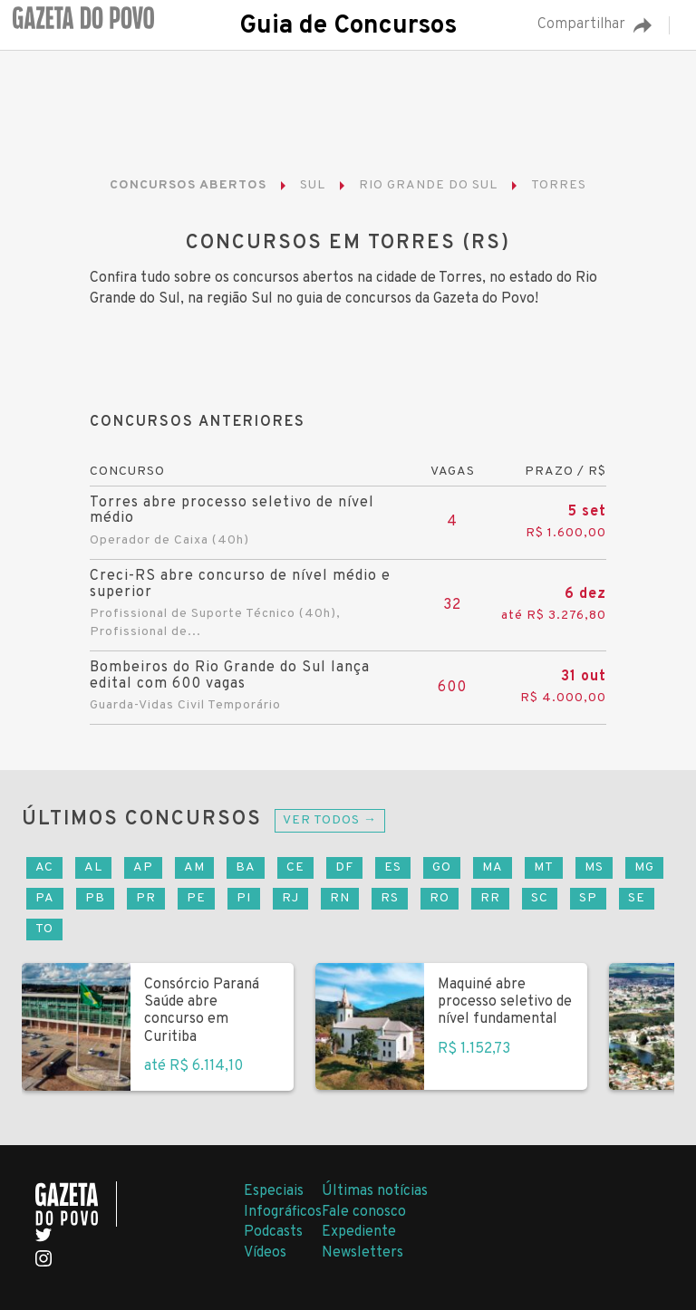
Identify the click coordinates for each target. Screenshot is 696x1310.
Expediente (359, 1232)
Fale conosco (364, 1212)
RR (490, 898)
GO (441, 867)
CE (295, 867)
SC (539, 898)
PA (44, 898)
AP (143, 867)
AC (44, 867)
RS (390, 898)
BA (246, 867)
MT (544, 867)
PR (146, 898)
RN (340, 898)
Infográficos (283, 1212)
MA (492, 867)
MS (594, 867)
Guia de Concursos (348, 26)
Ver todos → (330, 820)
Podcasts (273, 1232)
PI (244, 898)
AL (93, 867)
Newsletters (362, 1253)
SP (588, 898)
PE (196, 898)
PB (95, 898)
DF (344, 867)
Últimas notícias (375, 1191)
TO (44, 929)
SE (636, 898)
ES (392, 867)
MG (644, 867)
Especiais (274, 1191)
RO (440, 898)
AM (194, 867)
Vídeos (265, 1253)
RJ (290, 898)
